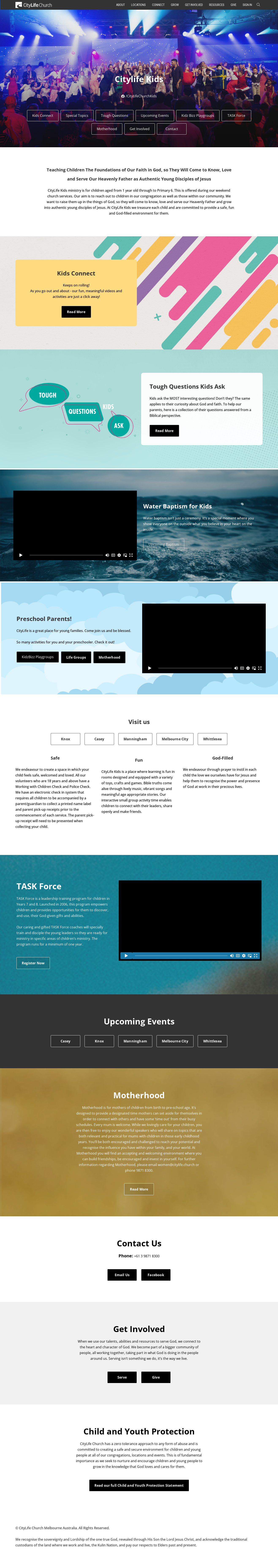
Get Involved (194, 5)
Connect (158, 5)
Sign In (247, 5)
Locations (138, 5)
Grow (175, 5)
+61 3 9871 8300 (146, 1256)
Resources (216, 5)
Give (233, 5)
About (120, 5)
